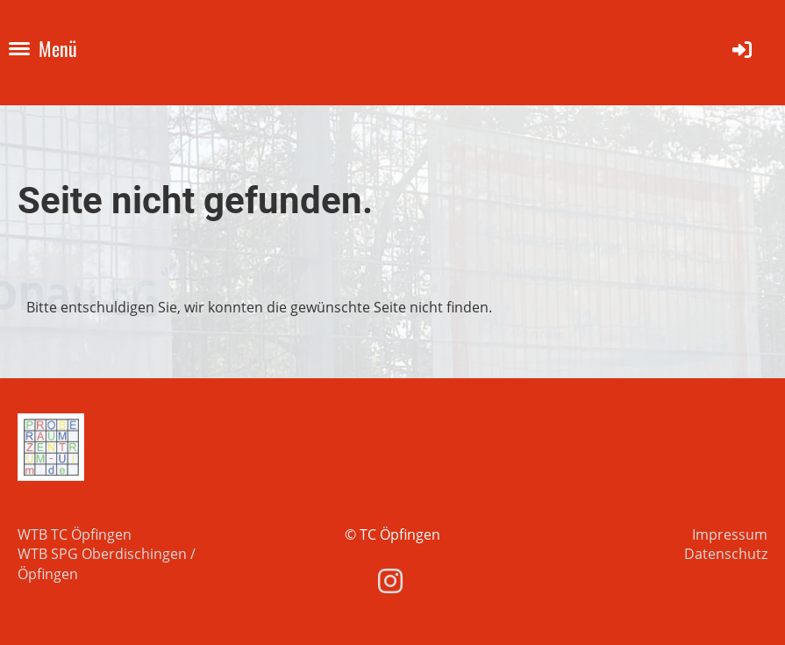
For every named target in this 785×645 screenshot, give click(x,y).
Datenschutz (725, 553)
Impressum (729, 534)
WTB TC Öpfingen (75, 534)
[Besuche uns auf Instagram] (390, 580)
